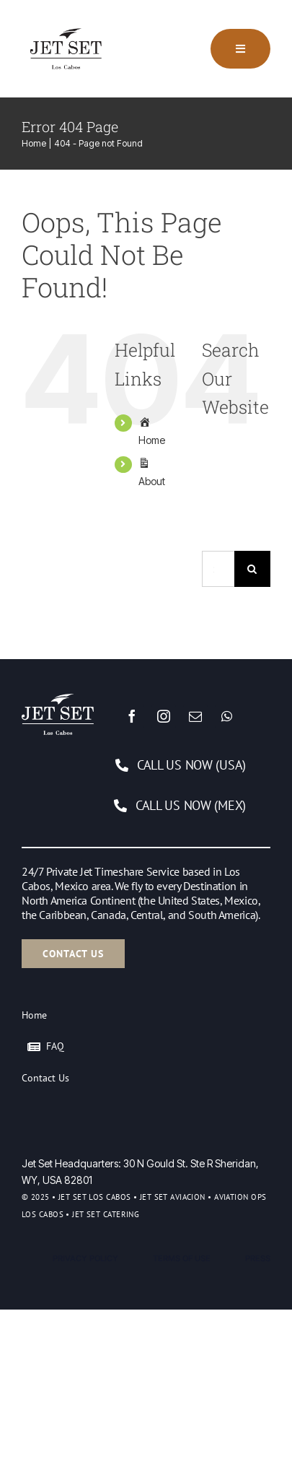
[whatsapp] (227, 716)
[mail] (195, 716)
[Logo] (68, 24)
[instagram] (163, 716)
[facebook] (132, 716)
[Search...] (218, 569)
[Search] (252, 569)
